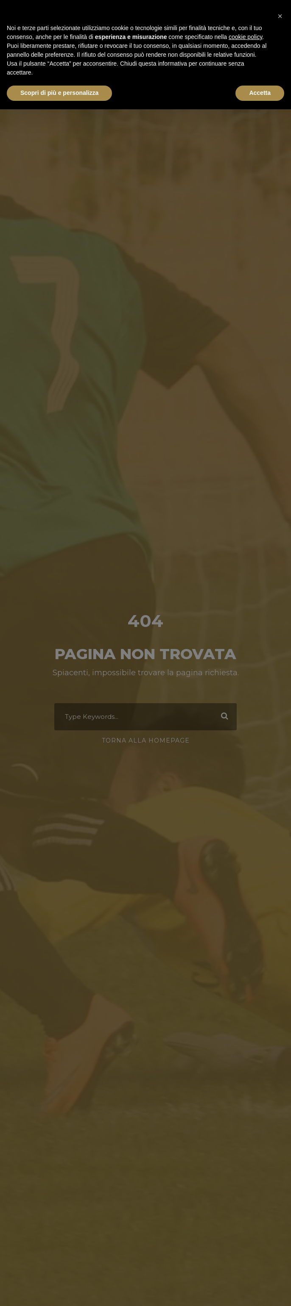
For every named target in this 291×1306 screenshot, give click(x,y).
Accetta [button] (260, 92)
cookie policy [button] (245, 36)
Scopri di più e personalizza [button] (59, 92)
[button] (280, 13)
